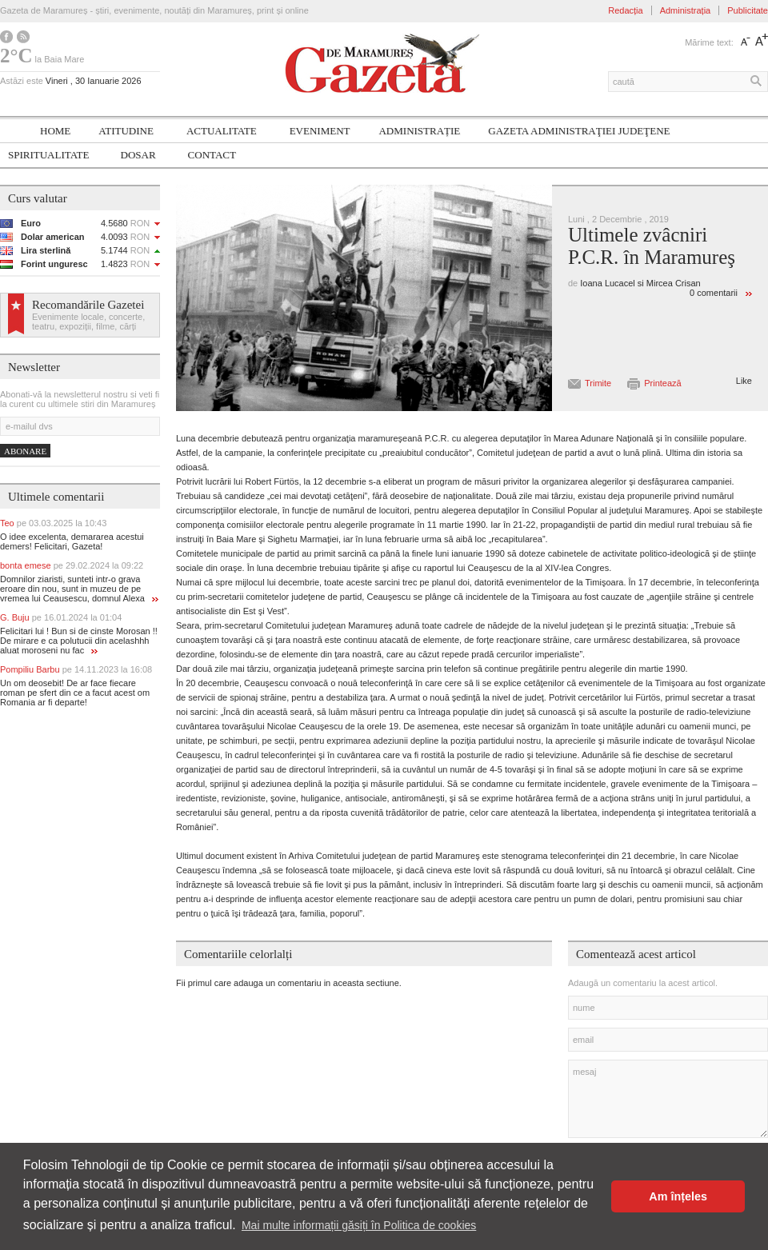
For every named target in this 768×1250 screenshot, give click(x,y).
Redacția (625, 10)
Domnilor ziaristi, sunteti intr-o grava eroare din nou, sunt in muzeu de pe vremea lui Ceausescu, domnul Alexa (79, 588)
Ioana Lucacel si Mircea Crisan (640, 283)
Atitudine (126, 131)
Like (744, 380)
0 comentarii (714, 293)
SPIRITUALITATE (49, 155)
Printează (662, 383)
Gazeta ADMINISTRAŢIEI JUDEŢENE (579, 131)
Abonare (25, 451)
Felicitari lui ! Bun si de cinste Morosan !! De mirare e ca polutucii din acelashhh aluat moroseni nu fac (79, 640)
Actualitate (221, 131)
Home (55, 131)
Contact (212, 155)
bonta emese (71, 565)
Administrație (419, 131)
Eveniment (320, 131)
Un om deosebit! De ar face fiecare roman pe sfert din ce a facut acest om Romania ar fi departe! (75, 692)
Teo (53, 523)
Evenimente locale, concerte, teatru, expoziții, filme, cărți (88, 321)
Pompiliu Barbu (76, 669)
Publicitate (747, 10)
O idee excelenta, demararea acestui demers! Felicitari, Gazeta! (72, 541)
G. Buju (61, 617)
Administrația (685, 10)
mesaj (668, 1099)
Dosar (138, 155)
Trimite (598, 383)
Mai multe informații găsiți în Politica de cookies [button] (359, 1225)
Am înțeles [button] (678, 1196)
